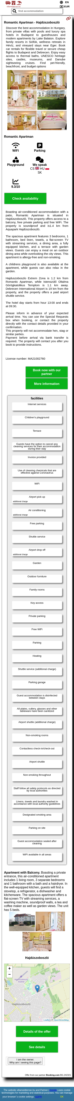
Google (53, 1090)
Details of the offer (37, 1031)
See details (37, 1047)
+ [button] (9, 969)
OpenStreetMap (61, 1020)
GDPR (38, 1096)
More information (46, 383)
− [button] (9, 975)
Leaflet (47, 1020)
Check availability (25, 198)
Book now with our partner (47, 372)
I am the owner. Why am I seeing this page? (25, 1061)
